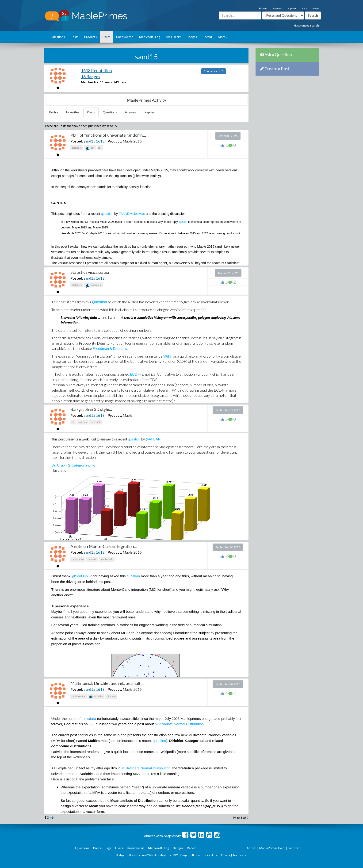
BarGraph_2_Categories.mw (73, 465)
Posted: (76, 141)
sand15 (89, 141)
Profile (53, 112)
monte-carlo (106, 559)
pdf (89, 148)
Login (263, 8)
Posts (74, 37)
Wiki (167, 356)
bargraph (96, 421)
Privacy (225, 854)
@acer (183, 222)
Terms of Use (210, 854)
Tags (108, 848)
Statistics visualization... (91, 272)
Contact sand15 (213, 71)
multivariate (78, 696)
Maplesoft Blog (149, 37)
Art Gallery (173, 37)
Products (90, 37)
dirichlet (111, 696)
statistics (77, 147)
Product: (115, 141)
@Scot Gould (81, 576)
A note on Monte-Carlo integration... (103, 546)
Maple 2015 (132, 141)
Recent (207, 37)
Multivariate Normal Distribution (179, 724)
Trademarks (240, 854)
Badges (192, 37)
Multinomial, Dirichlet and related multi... (107, 683)
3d (73, 421)
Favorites (72, 112)
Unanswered (124, 37)
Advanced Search (306, 25)
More (223, 37)
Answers (131, 112)
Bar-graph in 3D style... (91, 409)
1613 (100, 141)
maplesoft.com (191, 854)
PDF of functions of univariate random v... (108, 135)
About (315, 8)
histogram (93, 285)
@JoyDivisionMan (132, 214)
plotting (82, 421)
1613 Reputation (96, 70)
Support (292, 8)
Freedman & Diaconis (110, 348)
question (107, 214)
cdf (99, 147)
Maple (128, 415)
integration (78, 559)
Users (106, 37)
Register (277, 8)
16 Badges (90, 76)
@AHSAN (153, 439)
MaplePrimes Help (271, 848)
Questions (58, 37)
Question (99, 302)
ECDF (135, 374)
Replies (149, 112)
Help (304, 8)
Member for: (90, 82)
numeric (92, 559)
